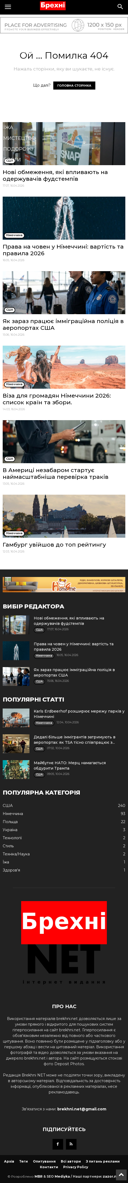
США (9, 20)
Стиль (12, 106)
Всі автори (71, 1161)
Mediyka (62, 1176)
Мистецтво (19, 138)
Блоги (12, 160)
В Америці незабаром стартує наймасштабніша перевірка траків (55, 473)
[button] (120, 7)
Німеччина (18, 52)
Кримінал (17, 95)
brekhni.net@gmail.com (81, 1109)
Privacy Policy (75, 1167)
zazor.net (112, 1176)
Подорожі (18, 149)
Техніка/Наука (22, 117)
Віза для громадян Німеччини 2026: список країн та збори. (57, 399)
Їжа (8, 127)
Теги (23, 1161)
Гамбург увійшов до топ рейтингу (54, 544)
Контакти (49, 1167)
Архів (9, 1161)
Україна (14, 31)
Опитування (44, 1161)
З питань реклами (103, 1161)
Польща (15, 41)
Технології (18, 84)
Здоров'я (16, 63)
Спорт (12, 74)
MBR (39, 1176)
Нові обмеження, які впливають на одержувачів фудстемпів (55, 175)
